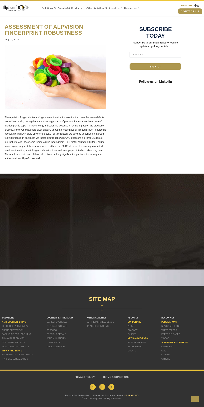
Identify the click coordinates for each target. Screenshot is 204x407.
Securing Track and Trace (17, 355)
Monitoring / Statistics (15, 346)
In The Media (134, 346)
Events (132, 351)
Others (165, 359)
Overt (164, 351)
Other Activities (95, 8)
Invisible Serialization (15, 359)
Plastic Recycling (97, 326)
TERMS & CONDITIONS (116, 377)
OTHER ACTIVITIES (96, 318)
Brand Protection (12, 330)
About (131, 326)
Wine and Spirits (56, 338)
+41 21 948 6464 (131, 395)
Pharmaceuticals (57, 326)
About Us (114, 8)
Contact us (190, 11)
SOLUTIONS (8, 318)
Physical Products (13, 338)
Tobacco (52, 330)
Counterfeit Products (70, 8)
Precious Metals (56, 334)
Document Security (13, 342)
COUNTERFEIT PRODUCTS (60, 318)
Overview (166, 346)
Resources (130, 8)
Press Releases (137, 342)
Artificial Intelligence (100, 322)
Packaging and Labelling (16, 334)
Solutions (47, 8)
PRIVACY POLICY (85, 377)
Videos (165, 338)
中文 (196, 5)
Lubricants (53, 342)
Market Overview (57, 322)
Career (132, 334)
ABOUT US (133, 318)
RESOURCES (167, 318)
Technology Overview (15, 326)
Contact (132, 330)
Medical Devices (56, 346)
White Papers (169, 330)
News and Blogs (170, 326)
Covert (165, 355)
